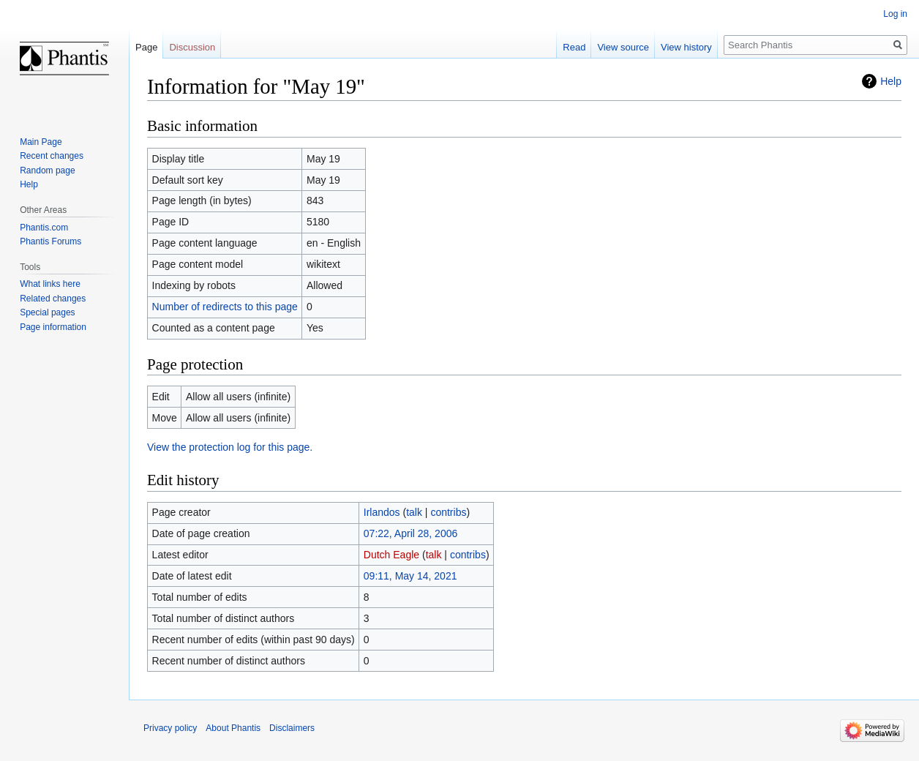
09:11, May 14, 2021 (410, 576)
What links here (50, 284)
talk (414, 512)
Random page (47, 170)
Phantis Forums (50, 241)
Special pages (47, 312)
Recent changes (51, 156)
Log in (895, 14)
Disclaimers (292, 728)
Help (890, 81)
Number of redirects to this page (225, 306)
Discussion (192, 47)
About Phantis (233, 728)
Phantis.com (44, 227)
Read (574, 47)
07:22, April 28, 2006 (410, 533)
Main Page (40, 142)
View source (623, 47)
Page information (53, 327)
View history (686, 47)
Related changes (53, 298)
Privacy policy (170, 728)
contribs (448, 512)
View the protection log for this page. (229, 447)
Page (146, 47)
